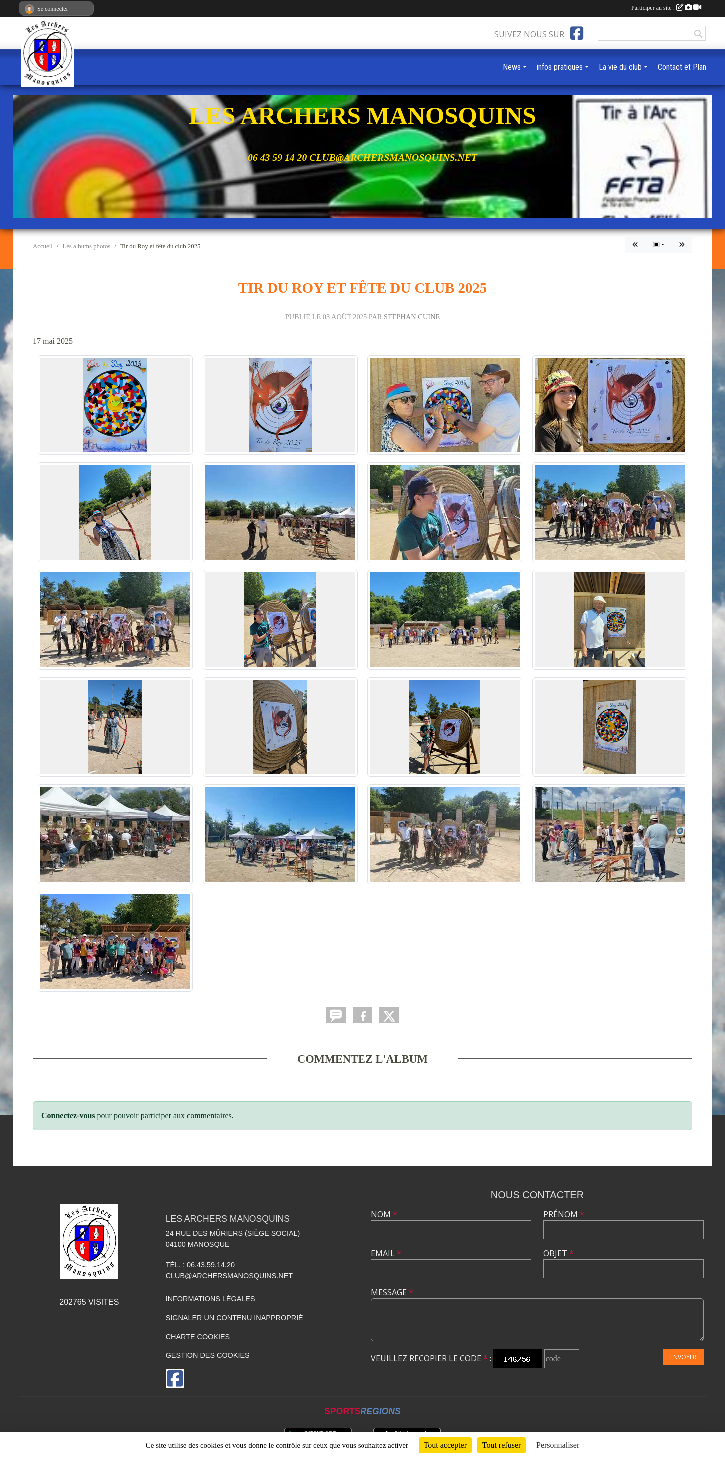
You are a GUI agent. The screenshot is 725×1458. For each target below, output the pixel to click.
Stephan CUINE (412, 317)
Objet (558, 1253)
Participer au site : (666, 7)
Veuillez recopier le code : (431, 1358)
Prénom (563, 1214)
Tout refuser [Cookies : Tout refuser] (501, 1445)
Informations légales (210, 1299)
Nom (384, 1214)
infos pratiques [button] (560, 67)
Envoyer (683, 1357)
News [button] (512, 67)
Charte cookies (198, 1337)
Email (386, 1253)
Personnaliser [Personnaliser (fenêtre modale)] (557, 1445)
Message (392, 1292)
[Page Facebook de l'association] (576, 33)
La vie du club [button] (620, 67)
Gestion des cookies (208, 1355)
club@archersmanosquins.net (229, 1276)
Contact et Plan (682, 67)
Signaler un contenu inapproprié (234, 1318)
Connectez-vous (68, 1115)
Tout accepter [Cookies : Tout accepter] (445, 1445)
